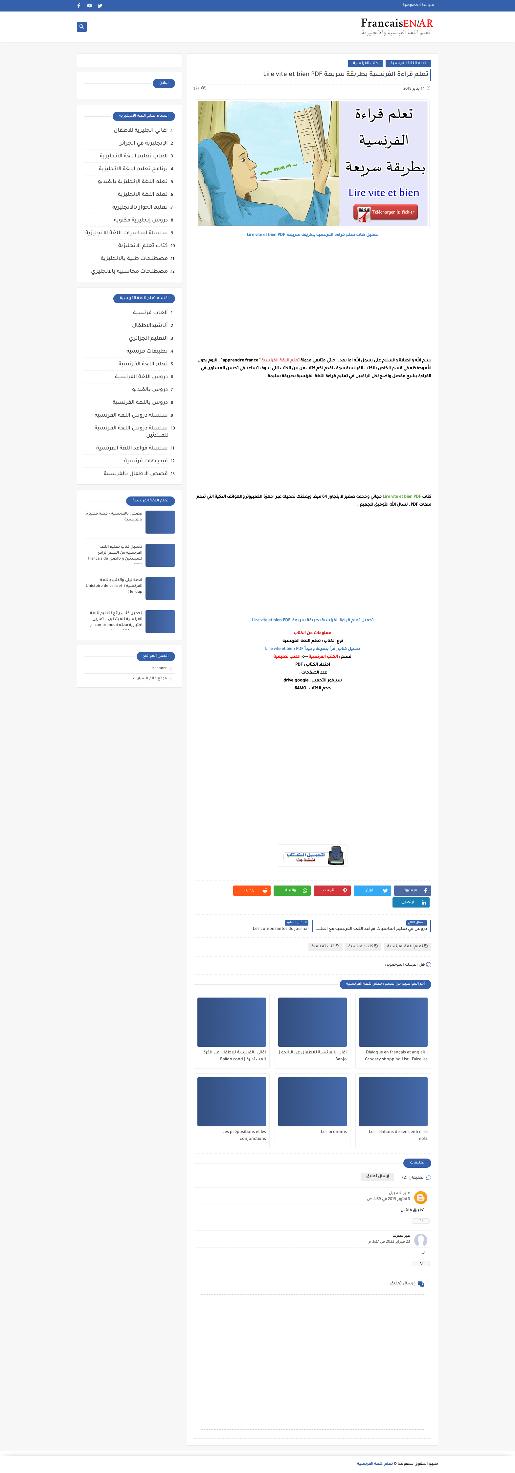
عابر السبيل (399, 1193)
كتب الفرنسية (365, 63)
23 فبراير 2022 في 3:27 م (389, 1242)
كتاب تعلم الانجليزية (143, 246)
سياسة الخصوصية (418, 5)
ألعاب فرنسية (150, 313)
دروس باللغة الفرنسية (140, 403)
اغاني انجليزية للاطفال (141, 131)
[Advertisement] (312, 298)
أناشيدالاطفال (150, 326)
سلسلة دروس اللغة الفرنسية (131, 416)
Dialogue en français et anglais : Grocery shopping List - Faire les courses (396, 1056)
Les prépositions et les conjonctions (244, 1135)
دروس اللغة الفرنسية (141, 377)
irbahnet (159, 668)
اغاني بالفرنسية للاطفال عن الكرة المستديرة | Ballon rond (234, 1056)
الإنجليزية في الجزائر (144, 144)
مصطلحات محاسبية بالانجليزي (129, 272)
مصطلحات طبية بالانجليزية (134, 259)
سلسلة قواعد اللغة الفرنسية (132, 448)
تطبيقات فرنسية (147, 352)
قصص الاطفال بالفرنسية (136, 474)
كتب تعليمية (325, 946)
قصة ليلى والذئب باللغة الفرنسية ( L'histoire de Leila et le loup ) (114, 586)
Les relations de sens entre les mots (398, 1135)
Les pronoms (334, 1132)
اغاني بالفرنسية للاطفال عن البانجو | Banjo (313, 1056)
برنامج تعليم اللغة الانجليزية (133, 169)
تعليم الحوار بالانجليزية (140, 208)
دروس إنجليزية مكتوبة (141, 220)
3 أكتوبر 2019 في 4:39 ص (388, 1199)
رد (421, 1221)
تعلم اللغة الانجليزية (143, 195)
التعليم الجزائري (148, 339)
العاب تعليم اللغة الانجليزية (134, 156)
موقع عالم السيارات (150, 678)
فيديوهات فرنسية (146, 461)
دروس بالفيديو (150, 390)
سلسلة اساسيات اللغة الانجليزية (126, 233)
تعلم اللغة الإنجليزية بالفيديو (133, 182)
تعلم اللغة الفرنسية (408, 63)
